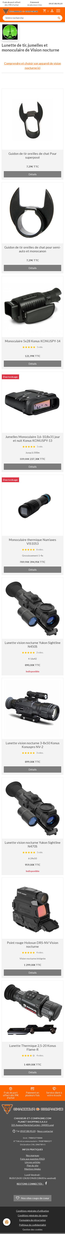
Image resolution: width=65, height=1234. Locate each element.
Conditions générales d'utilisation (32, 1211)
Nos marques (32, 1155)
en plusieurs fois (34, 3)
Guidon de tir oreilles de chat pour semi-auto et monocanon (32, 249)
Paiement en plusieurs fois (32, 1092)
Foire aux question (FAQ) (32, 1159)
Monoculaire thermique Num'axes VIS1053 (32, 541)
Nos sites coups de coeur (32, 1198)
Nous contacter (45, 1131)
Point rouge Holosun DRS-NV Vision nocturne (32, 944)
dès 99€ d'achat (11, 3)
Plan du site (32, 1165)
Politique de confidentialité (32, 1225)
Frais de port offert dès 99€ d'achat (11, 1093)
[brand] (21, 10)
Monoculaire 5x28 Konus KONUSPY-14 (32, 341)
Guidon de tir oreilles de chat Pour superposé (32, 155)
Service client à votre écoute (54, 1092)
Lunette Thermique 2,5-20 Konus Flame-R (32, 1047)
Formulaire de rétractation (32, 1220)
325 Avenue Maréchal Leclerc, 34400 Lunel (32, 1125)
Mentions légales (32, 1169)
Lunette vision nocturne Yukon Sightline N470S (33, 844)
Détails (33, 174)
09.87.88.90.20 (27, 1131)
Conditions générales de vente (32, 1215)
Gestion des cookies (32, 1229)
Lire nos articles (32, 1162)
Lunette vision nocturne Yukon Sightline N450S (33, 644)
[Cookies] (6, 1222)
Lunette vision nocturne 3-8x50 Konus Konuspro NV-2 (33, 745)
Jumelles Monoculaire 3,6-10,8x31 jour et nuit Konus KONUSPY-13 (32, 438)
